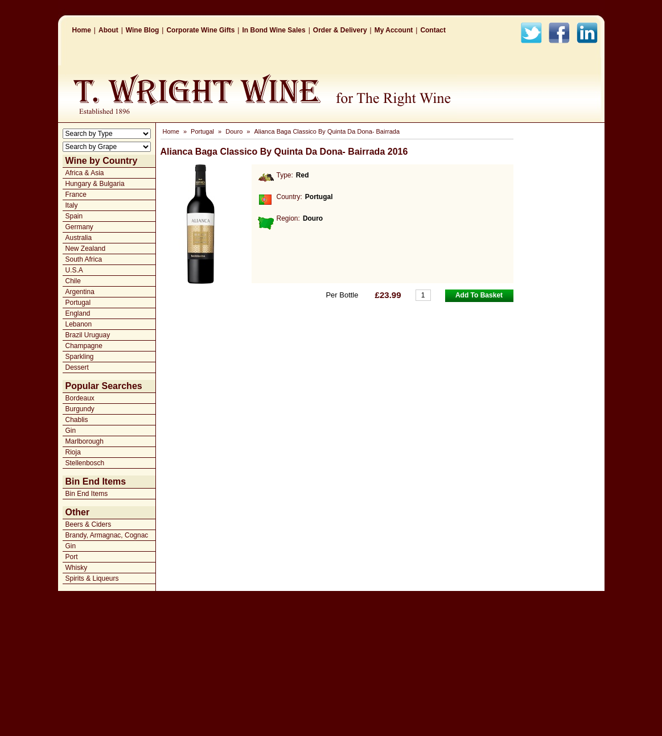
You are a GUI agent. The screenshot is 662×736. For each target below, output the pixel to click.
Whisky (76, 568)
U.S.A (74, 270)
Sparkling (79, 357)
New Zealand (85, 249)
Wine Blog (142, 30)
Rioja (73, 452)
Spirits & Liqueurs (92, 578)
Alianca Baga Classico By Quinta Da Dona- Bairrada (327, 131)
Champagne (83, 346)
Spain (74, 216)
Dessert (77, 367)
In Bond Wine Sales (273, 30)
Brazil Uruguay (87, 335)
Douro (233, 131)
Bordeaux (79, 398)
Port (71, 557)
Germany (79, 227)
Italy (71, 205)
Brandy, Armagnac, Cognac (107, 535)
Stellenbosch (85, 463)
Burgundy (79, 409)
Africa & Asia (84, 173)
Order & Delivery (340, 30)
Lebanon (78, 324)
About (108, 30)
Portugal (78, 303)
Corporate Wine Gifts (200, 30)
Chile (73, 281)
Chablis (76, 420)
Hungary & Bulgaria (95, 184)
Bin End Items (86, 494)
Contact (433, 30)
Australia (78, 238)
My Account (394, 30)
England (78, 313)
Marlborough (84, 441)
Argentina (79, 292)
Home (81, 30)
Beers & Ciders (88, 524)
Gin (70, 431)
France (76, 195)
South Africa (83, 259)
